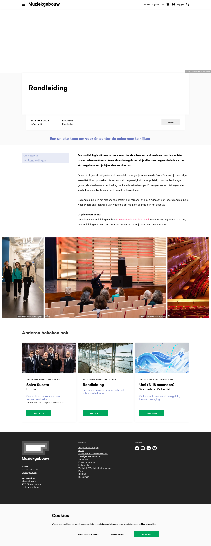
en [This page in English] (162, 4)
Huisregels (83, 480)
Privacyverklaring (87, 477)
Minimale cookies (117, 534)
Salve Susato (37, 400)
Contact (146, 4)
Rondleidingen (34, 175)
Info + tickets (38, 428)
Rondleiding (93, 400)
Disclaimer (83, 492)
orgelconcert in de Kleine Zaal (132, 234)
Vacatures (83, 474)
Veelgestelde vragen (88, 463)
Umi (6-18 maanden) (156, 400)
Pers (80, 486)
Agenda (155, 4)
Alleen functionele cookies (87, 534)
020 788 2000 (31, 485)
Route (81, 466)
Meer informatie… (148, 523)
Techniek (82, 483)
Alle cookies (147, 534)
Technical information (99, 483)
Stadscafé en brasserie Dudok (93, 469)
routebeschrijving (30, 502)
